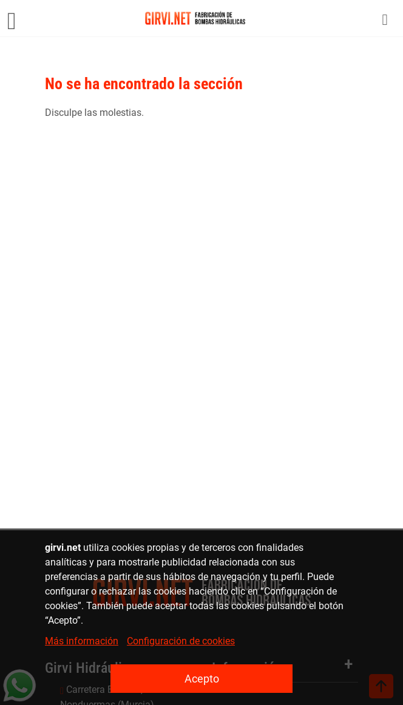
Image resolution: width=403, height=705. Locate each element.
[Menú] (11, 18)
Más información (81, 641)
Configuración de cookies (181, 641)
